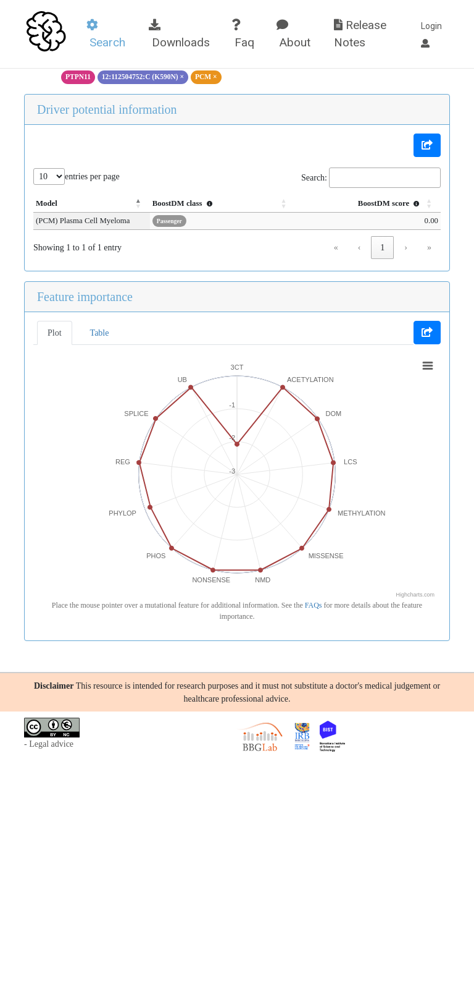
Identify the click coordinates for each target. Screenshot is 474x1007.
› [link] (405, 247)
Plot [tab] (55, 333)
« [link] (336, 247)
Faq (242, 34)
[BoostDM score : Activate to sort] (376, 204)
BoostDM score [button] (390, 203)
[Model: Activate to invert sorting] (108, 204)
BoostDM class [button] (217, 203)
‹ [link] (359, 247)
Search (105, 34)
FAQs (313, 605)
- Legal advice (48, 744)
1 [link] (382, 247)
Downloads (179, 34)
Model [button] (46, 203)
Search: (314, 177)
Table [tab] (99, 333)
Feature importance (85, 297)
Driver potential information (107, 109)
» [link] (429, 247)
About (293, 34)
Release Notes (360, 34)
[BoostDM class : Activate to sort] (247, 204)
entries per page (92, 176)
